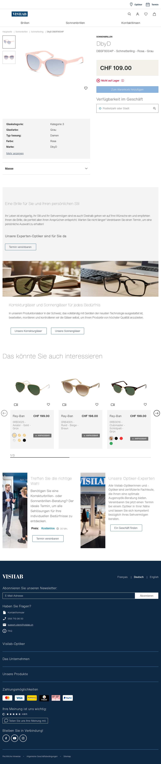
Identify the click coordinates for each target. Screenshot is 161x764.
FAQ (10, 631)
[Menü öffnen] (9, 14)
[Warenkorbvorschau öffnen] (154, 14)
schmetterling (37, 32)
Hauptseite (7, 32)
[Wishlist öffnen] (146, 14)
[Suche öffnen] (129, 14)
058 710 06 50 (15, 618)
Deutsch (139, 577)
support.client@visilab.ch (20, 624)
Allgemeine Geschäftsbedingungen (42, 756)
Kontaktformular (13, 612)
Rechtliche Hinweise (12, 756)
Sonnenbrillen (22, 32)
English (154, 577)
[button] (137, 14)
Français (122, 577)
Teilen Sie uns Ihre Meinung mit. (25, 721)
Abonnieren (146, 596)
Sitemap (67, 756)
